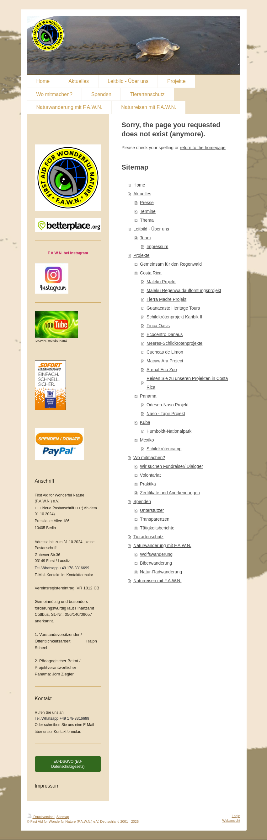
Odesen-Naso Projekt (168, 404)
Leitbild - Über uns (151, 228)
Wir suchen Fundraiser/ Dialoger (171, 466)
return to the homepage (203, 147)
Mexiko (147, 439)
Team (145, 237)
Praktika (148, 483)
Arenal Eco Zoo (162, 369)
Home (139, 184)
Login (236, 816)
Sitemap (62, 817)
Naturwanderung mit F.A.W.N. (162, 545)
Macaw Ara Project (165, 360)
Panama (148, 395)
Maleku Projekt (161, 281)
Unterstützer (152, 510)
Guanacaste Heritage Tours (173, 308)
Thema (147, 220)
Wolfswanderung (156, 554)
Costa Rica (150, 272)
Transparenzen (154, 519)
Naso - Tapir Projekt (166, 413)
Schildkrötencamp (164, 448)
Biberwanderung (156, 563)
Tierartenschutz (148, 536)
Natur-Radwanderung (161, 571)
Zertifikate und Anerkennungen (170, 492)
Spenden (142, 501)
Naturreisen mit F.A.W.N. (157, 580)
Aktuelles (142, 193)
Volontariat (150, 475)
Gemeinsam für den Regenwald (171, 264)
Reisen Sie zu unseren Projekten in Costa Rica (187, 383)
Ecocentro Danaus (165, 334)
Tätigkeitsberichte (157, 527)
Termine (148, 211)
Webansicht (231, 820)
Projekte (141, 255)
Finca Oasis (158, 325)
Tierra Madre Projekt (166, 299)
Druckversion (41, 817)
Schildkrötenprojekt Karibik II (174, 316)
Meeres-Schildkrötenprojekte (174, 343)
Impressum (157, 246)
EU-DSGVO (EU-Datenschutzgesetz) (67, 764)
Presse (147, 202)
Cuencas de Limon (165, 352)
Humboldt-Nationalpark (169, 431)
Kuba (145, 422)
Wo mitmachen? (149, 457)
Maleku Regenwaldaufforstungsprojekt (184, 290)
